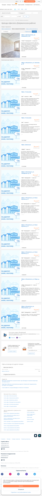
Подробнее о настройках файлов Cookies (21, 492)
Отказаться (21, 489)
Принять (21, 486)
